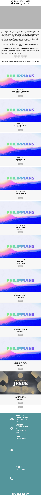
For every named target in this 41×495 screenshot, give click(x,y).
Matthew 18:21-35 (26, 42)
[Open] (38, 4)
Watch (20, 96)
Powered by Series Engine (20, 411)
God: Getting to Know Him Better (17, 44)
